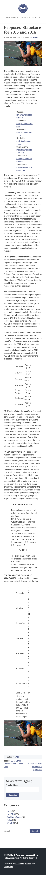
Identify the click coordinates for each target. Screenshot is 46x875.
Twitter (28, 864)
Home (8, 17)
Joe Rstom (34, 37)
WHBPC (10, 823)
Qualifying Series (14, 817)
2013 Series (16, 761)
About (31, 17)
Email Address (12, 785)
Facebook (19, 864)
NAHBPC (11, 814)
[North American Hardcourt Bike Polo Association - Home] (23, 12)
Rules (37, 17)
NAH (17, 757)
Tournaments (22, 17)
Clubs (13, 17)
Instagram (8, 867)
